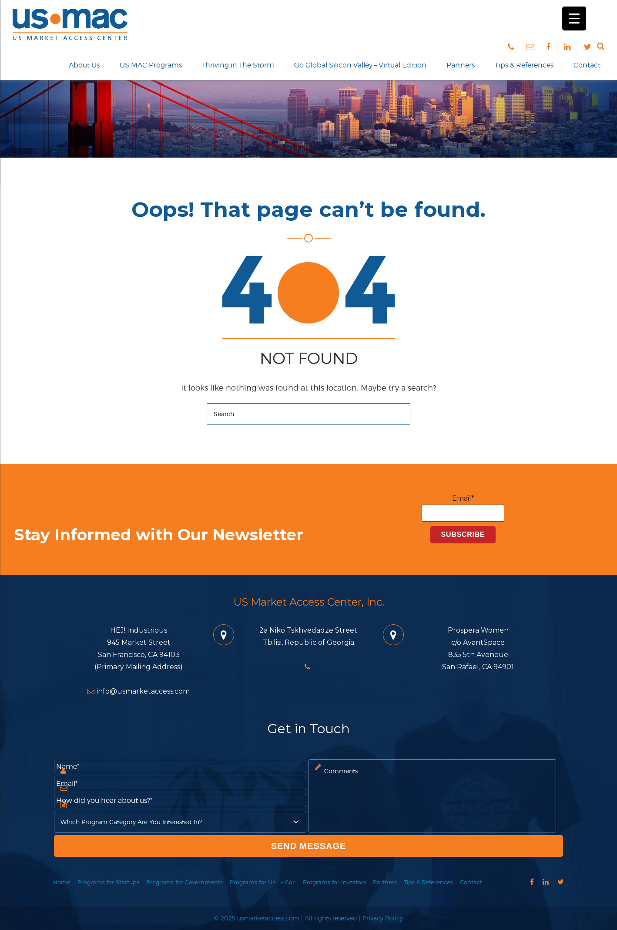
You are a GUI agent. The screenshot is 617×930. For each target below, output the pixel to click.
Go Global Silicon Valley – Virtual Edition (360, 65)
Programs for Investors (334, 882)
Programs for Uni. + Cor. (263, 882)
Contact (586, 65)
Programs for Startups (108, 882)
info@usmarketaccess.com (138, 691)
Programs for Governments (184, 882)
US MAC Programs (151, 65)
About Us (84, 65)
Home (61, 882)
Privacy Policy (382, 918)
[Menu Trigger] (574, 18)
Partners (460, 65)
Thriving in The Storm (238, 65)
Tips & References (524, 65)
